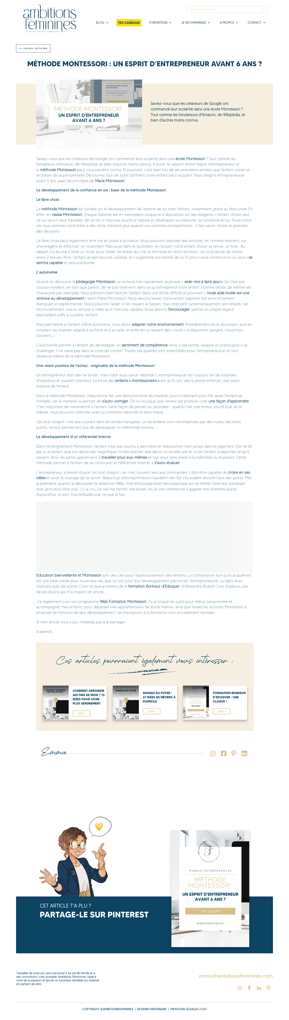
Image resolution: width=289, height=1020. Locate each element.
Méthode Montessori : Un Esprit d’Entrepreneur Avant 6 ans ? (144, 63)
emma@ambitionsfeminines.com (236, 976)
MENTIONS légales (184, 1009)
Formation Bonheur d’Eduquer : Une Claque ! (229, 696)
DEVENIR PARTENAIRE (152, 1009)
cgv (203, 1009)
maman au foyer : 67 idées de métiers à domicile (159, 696)
